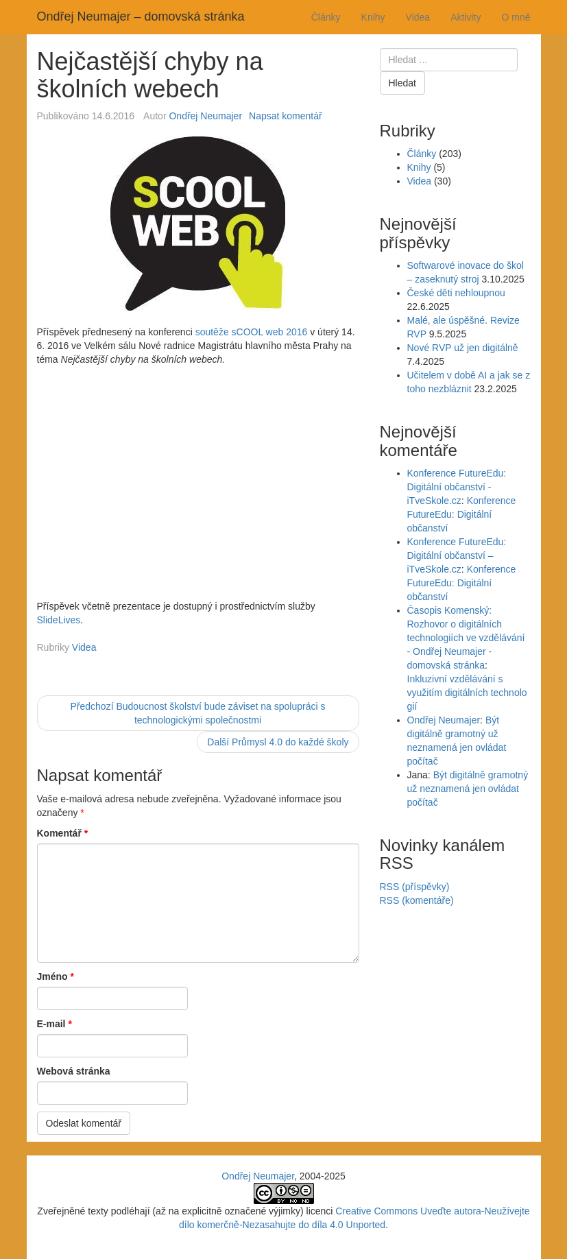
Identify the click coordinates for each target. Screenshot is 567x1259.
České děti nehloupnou (456, 292)
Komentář (62, 833)
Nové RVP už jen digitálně (462, 347)
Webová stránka (73, 1071)
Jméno (55, 976)
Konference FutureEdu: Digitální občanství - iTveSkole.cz (457, 487)
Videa (418, 17)
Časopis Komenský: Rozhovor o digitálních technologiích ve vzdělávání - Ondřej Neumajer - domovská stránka (466, 638)
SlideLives (59, 619)
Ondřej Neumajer (205, 115)
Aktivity (465, 17)
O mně (515, 17)
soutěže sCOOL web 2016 (251, 331)
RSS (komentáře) (417, 900)
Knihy (373, 17)
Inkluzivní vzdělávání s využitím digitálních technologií (467, 692)
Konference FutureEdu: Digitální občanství (461, 514)
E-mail (54, 1023)
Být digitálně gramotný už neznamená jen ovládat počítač (468, 788)
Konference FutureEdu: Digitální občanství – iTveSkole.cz (457, 555)
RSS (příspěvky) (415, 886)
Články (326, 17)
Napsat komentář (285, 115)
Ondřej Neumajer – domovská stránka (141, 16)
